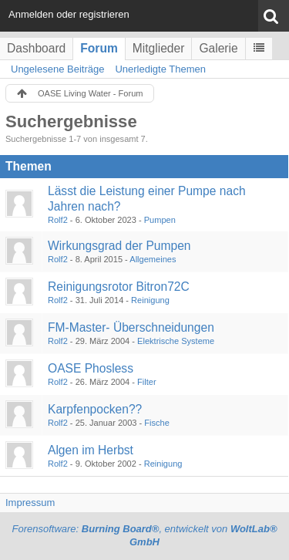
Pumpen (160, 219)
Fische (157, 422)
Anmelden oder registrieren (68, 14)
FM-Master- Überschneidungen (131, 327)
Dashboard (36, 48)
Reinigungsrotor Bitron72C (119, 286)
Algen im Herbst (90, 450)
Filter (146, 381)
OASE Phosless (90, 368)
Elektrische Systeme (175, 341)
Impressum (30, 502)
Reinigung (150, 300)
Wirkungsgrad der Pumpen (119, 245)
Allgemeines (152, 259)
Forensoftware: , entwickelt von (144, 535)
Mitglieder (159, 48)
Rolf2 (58, 219)
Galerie (218, 48)
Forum (99, 48)
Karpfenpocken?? (95, 409)
